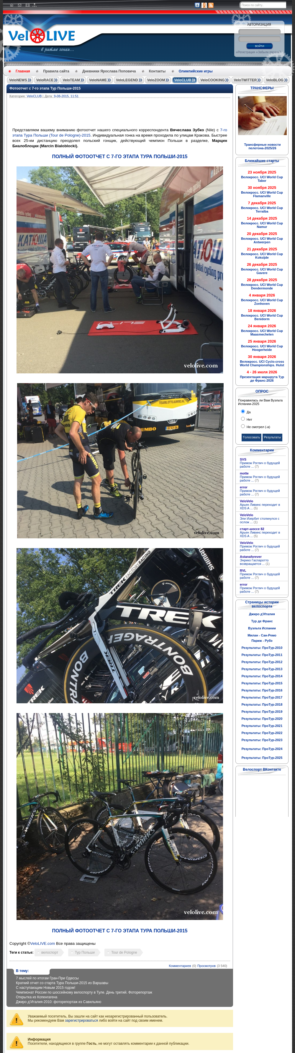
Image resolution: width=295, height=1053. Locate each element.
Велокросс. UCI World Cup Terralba (262, 209)
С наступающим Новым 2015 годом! (45, 988)
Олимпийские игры (196, 71)
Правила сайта (56, 71)
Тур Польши (85, 952)
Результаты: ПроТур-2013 (262, 669)
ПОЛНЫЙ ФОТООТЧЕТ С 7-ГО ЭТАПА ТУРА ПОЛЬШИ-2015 (120, 156)
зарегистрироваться (81, 1020)
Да (248, 412)
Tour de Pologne (124, 952)
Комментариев (180, 966)
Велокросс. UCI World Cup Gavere (262, 271)
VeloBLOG (274, 80)
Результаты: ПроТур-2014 (262, 676)
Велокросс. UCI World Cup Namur (262, 225)
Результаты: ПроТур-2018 (262, 704)
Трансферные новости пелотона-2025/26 (262, 146)
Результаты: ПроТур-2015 (262, 683)
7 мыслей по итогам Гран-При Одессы (47, 978)
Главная (23, 71)
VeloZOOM (156, 80)
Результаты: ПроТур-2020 (262, 718)
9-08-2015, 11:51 (66, 96)
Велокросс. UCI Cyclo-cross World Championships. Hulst (262, 363)
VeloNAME (98, 80)
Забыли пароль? (269, 52)
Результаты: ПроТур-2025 (262, 757)
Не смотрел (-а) (258, 427)
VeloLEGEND (127, 80)
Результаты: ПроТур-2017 (262, 697)
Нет (249, 419)
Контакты (157, 71)
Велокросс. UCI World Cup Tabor (262, 178)
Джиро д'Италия (262, 614)
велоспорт (49, 952)
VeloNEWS (18, 80)
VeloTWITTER (245, 80)
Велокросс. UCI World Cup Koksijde (262, 255)
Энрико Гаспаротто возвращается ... (255, 562)
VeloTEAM (71, 80)
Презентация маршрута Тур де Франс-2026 (262, 378)
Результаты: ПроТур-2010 (262, 647)
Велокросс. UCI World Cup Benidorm (262, 317)
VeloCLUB (182, 80)
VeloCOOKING (212, 80)
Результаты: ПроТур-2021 (262, 726)
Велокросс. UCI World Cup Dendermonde (262, 286)
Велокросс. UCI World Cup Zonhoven (262, 301)
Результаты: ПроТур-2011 (262, 655)
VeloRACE (45, 80)
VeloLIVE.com (42, 943)
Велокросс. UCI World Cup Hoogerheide (262, 347)
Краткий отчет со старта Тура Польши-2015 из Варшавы (62, 983)
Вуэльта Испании (262, 628)
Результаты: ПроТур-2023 (262, 740)
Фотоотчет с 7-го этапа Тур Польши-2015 (45, 88)
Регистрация (246, 52)
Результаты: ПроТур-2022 (262, 733)
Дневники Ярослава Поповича (109, 71)
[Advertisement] (148, 114)
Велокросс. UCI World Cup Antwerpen (262, 240)
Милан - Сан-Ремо (262, 635)
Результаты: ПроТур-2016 (262, 690)
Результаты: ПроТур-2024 (262, 749)
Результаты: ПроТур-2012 (262, 662)
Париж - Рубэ (261, 640)
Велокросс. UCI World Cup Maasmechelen (262, 332)
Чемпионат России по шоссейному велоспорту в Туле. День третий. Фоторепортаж (84, 992)
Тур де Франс (262, 621)
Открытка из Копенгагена (36, 997)
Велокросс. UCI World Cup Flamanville (262, 194)
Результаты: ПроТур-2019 (262, 711)
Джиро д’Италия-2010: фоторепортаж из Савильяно (58, 1002)
